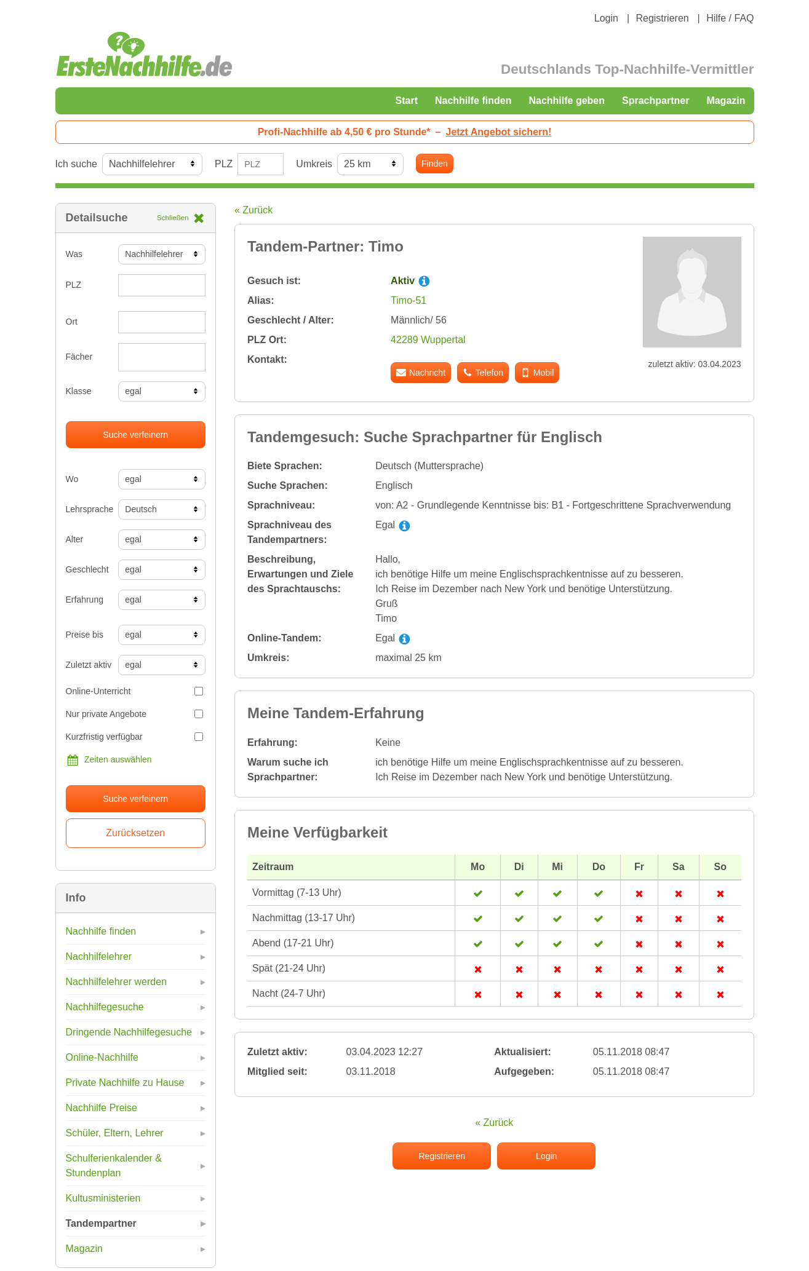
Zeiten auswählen (109, 760)
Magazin (725, 100)
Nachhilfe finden (473, 100)
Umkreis (314, 164)
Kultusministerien (103, 1198)
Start (407, 100)
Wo (72, 479)
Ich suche (76, 164)
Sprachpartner (655, 100)
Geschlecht (87, 569)
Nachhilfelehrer (99, 956)
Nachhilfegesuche (105, 1007)
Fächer (79, 357)
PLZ (224, 164)
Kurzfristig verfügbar (135, 737)
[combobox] (161, 357)
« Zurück (253, 210)
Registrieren (662, 18)
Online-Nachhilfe (102, 1057)
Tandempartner (101, 1223)
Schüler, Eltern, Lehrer (115, 1133)
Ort (72, 322)
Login (606, 18)
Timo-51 (408, 300)
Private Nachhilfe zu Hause (125, 1082)
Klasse (79, 391)
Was (74, 254)
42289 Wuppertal (428, 340)
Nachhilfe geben (566, 100)
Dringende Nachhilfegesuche (129, 1032)
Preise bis (84, 634)
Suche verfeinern (135, 435)
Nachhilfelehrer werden (116, 981)
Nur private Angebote (135, 714)
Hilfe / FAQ (730, 18)
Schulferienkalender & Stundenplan (114, 1165)
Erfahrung (84, 599)
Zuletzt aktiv (88, 665)
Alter (75, 539)
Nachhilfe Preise (102, 1108)
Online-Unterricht (135, 691)
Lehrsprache (88, 509)
